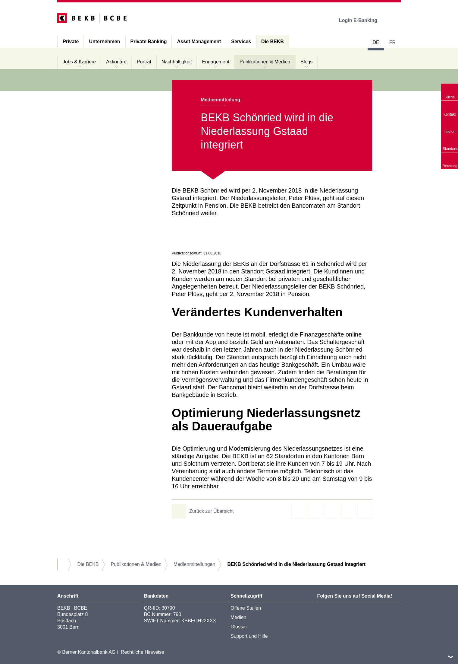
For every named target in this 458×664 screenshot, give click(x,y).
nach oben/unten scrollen (451, 657)
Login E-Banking (362, 20)
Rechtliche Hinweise (142, 652)
